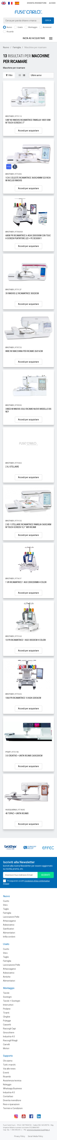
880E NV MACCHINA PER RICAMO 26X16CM (24, 351)
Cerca (48, 20)
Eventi (6, 1072)
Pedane (6, 1009)
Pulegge (7, 1020)
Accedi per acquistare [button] (28, 130)
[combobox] (28, 20)
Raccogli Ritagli (10, 1040)
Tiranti (6, 1013)
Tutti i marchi (9, 1064)
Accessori (45, 27)
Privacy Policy (19, 1136)
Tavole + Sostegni (11, 1001)
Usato (18, 27)
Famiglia (17, 47)
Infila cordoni (9, 936)
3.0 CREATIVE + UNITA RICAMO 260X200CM (23, 755)
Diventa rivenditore (37, 3)
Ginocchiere (8, 1032)
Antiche (6, 977)
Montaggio (31, 27)
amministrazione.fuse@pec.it (38, 1130)
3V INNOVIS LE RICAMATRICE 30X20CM (22, 293)
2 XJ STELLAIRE (12, 466)
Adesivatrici (8, 925)
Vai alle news (9, 1068)
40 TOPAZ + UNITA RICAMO (17, 813)
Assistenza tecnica (12, 1080)
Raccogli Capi (9, 1028)
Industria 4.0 (9, 1036)
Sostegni (7, 997)
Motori (6, 1048)
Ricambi (8, 31)
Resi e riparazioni (11, 1104)
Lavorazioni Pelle (11, 917)
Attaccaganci (9, 921)
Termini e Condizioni (12, 1108)
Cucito (6, 901)
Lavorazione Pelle (11, 965)
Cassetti (7, 1024)
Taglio (6, 909)
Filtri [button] (8, 75)
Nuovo (7, 27)
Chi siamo (7, 1061)
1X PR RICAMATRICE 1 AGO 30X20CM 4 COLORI (25, 640)
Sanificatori (8, 929)
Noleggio (7, 1084)
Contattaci (8, 1096)
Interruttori (8, 1005)
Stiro (5, 905)
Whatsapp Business (12, 1088)
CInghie (6, 1016)
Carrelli (6, 1044)
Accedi (52, 3)
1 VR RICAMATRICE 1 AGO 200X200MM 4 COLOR (26, 582)
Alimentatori (9, 933)
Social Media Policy (35, 1136)
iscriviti (45, 875)
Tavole (6, 993)
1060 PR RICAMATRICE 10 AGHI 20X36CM (23, 698)
